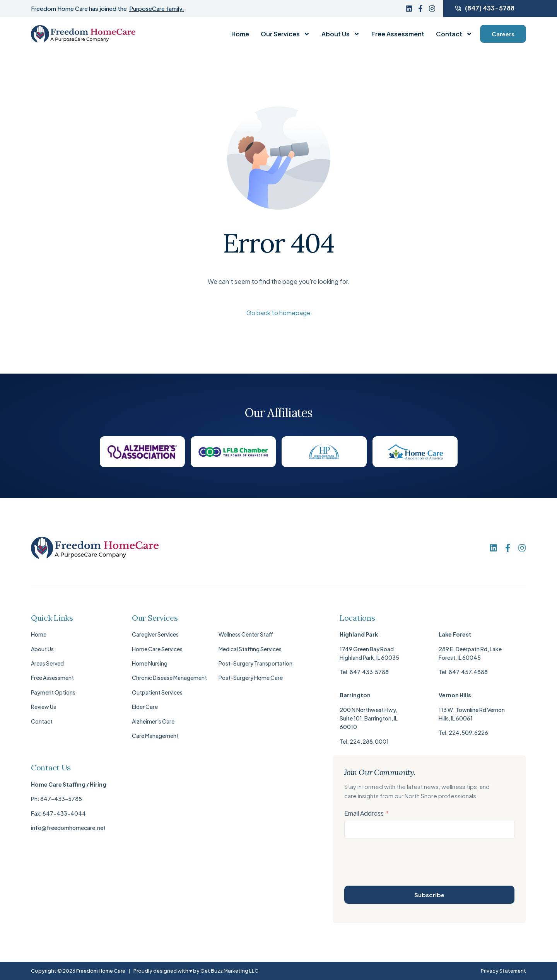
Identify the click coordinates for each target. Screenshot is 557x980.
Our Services (285, 34)
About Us (340, 34)
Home (240, 34)
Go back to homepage (278, 313)
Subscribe (429, 894)
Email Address (364, 813)
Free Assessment (397, 34)
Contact (454, 34)
